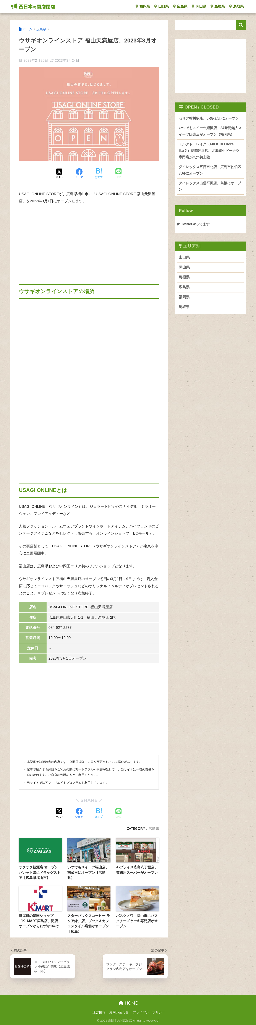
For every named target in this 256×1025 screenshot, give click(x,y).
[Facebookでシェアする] (79, 174)
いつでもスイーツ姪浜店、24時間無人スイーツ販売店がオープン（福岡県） (210, 138)
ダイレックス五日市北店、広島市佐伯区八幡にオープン (210, 177)
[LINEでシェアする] (118, 174)
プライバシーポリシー (149, 1012)
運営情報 (98, 1012)
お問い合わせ (119, 1012)
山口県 (161, 6)
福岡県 (143, 6)
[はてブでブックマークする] (99, 174)
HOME (128, 1003)
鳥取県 (236, 6)
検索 (241, 25)
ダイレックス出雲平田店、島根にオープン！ (210, 194)
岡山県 (199, 6)
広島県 (180, 6)
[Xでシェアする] (59, 174)
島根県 (218, 6)
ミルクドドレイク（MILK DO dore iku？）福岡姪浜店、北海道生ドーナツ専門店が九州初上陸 (209, 158)
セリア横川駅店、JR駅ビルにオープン (208, 121)
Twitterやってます (194, 232)
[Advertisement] (89, 240)
